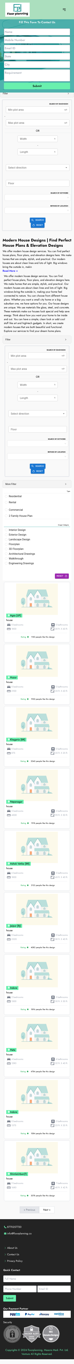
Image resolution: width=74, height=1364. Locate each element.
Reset (38, 225)
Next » (46, 1210)
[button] (37, 93)
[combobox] (37, 167)
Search (37, 220)
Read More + (10, 271)
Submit (37, 86)
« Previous (29, 1210)
